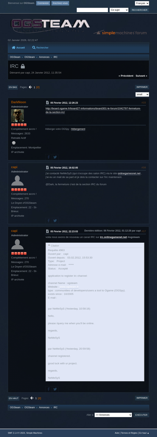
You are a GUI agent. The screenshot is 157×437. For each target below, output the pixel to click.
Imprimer (142, 87)
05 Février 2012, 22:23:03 (64, 231)
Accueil (18, 47)
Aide (117, 433)
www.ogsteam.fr (69, 286)
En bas (13, 87)
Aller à (89, 414)
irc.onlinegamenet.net (113, 237)
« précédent (126, 75)
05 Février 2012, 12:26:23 (64, 102)
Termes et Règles (129, 433)
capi (14, 167)
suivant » (141, 75)
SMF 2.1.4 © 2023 (16, 433)
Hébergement (78, 129)
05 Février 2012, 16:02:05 (64, 167)
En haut (14, 398)
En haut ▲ (144, 433)
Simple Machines (34, 433)
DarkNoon (18, 102)
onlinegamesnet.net (129, 173)
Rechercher (40, 47)
